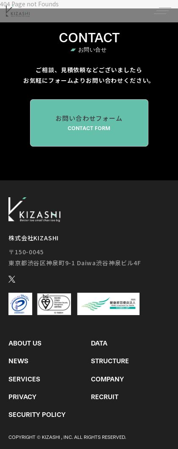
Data (99, 343)
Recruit (104, 397)
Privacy (22, 397)
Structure (110, 361)
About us (24, 343)
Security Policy (37, 415)
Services (24, 379)
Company (107, 379)
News (18, 361)
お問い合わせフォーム (89, 123)
